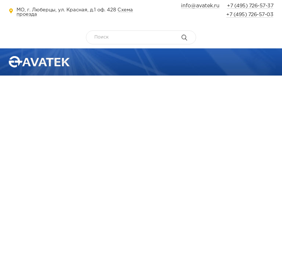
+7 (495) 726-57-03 (249, 14)
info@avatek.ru (200, 6)
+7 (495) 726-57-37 (250, 6)
